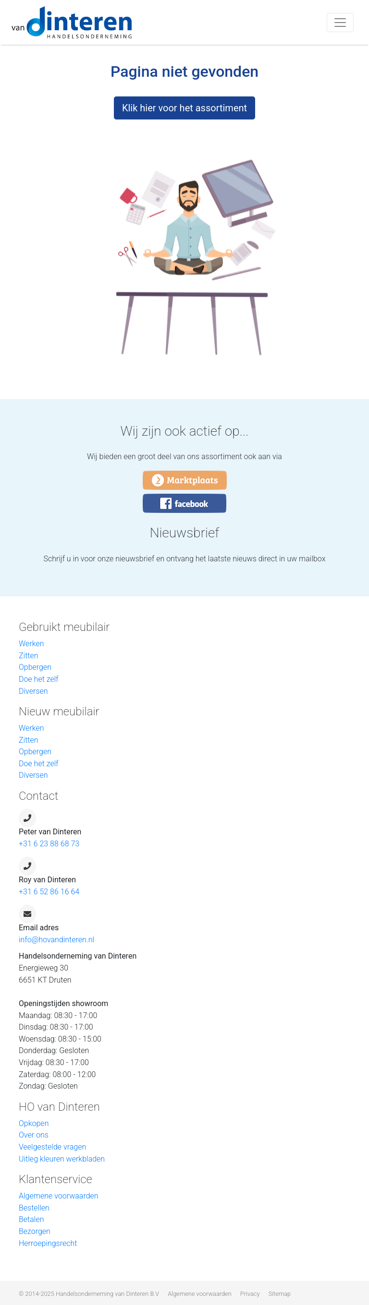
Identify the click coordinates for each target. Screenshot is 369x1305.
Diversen (33, 691)
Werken (31, 643)
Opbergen (35, 667)
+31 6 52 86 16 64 (49, 891)
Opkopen (34, 1123)
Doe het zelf (39, 679)
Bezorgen (34, 1231)
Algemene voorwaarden (58, 1195)
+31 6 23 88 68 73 (49, 843)
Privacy (250, 1293)
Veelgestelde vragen (52, 1146)
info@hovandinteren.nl (56, 939)
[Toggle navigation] (340, 22)
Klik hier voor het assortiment (184, 108)
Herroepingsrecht (48, 1243)
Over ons (34, 1134)
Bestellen (34, 1207)
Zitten (28, 655)
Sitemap (280, 1293)
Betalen (31, 1219)
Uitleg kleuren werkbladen (62, 1158)
